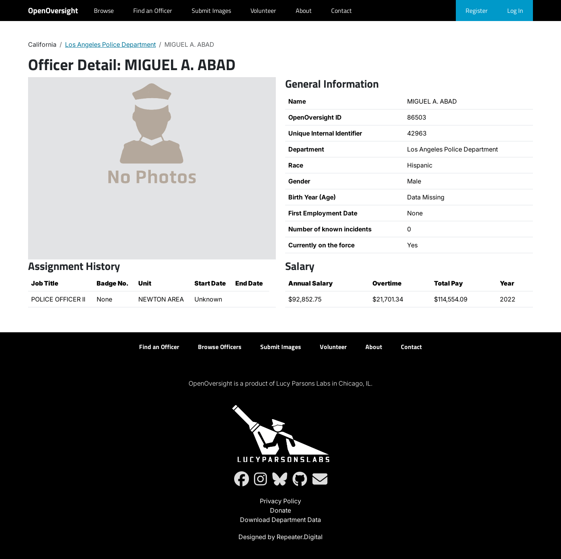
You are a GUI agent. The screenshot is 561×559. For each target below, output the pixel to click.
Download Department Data (280, 520)
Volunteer (263, 10)
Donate (280, 510)
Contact (341, 10)
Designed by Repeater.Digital (280, 537)
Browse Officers (220, 346)
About (304, 10)
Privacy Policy (280, 501)
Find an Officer (152, 10)
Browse (104, 10)
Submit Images (211, 10)
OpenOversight (53, 10)
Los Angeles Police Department (110, 44)
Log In (515, 10)
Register (477, 10)
